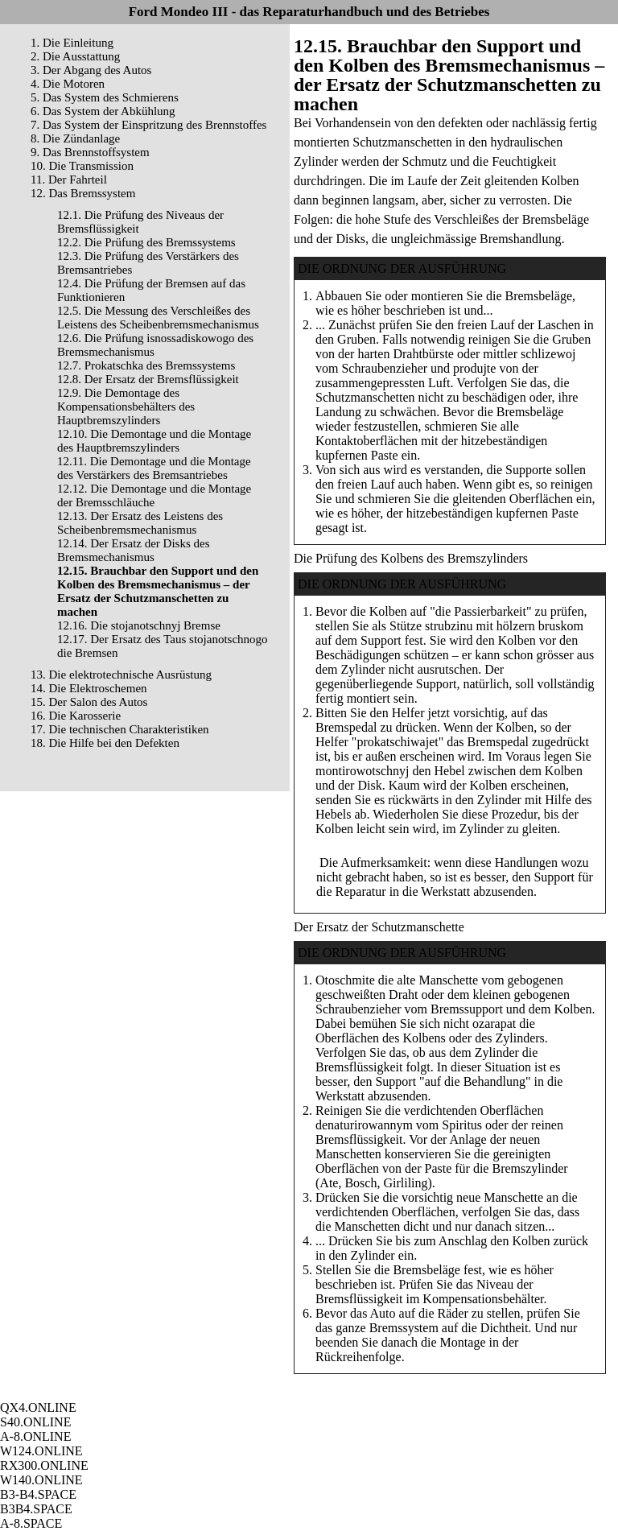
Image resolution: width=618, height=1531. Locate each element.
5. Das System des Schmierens (105, 97)
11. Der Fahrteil (69, 179)
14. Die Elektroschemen (89, 688)
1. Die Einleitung (72, 42)
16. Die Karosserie (76, 715)
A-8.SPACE (31, 1523)
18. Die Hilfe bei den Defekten (105, 743)
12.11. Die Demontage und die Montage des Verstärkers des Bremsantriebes (154, 468)
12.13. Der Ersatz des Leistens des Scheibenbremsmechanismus (140, 523)
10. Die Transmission (82, 165)
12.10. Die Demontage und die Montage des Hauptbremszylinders (154, 440)
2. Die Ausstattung (75, 56)
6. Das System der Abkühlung (103, 111)
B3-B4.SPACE (38, 1494)
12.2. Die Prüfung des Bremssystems (146, 242)
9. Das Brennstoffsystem (90, 152)
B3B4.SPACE (36, 1509)
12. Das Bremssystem (83, 193)
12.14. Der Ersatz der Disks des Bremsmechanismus (133, 550)
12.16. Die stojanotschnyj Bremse (138, 625)
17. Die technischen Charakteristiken (120, 729)
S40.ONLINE (35, 1422)
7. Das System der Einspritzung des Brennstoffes (148, 124)
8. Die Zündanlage (75, 138)
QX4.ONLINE (38, 1407)
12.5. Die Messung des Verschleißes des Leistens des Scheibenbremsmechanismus (158, 317)
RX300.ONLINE (44, 1465)
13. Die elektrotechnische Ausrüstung (121, 674)
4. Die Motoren (68, 83)
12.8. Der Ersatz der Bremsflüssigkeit (148, 379)
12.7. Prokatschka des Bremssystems (146, 365)
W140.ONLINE (41, 1480)
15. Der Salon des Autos (89, 701)
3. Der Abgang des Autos (91, 70)
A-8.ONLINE (35, 1436)
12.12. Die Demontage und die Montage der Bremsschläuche (154, 495)
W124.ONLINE (41, 1451)
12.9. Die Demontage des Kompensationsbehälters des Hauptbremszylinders (126, 406)
